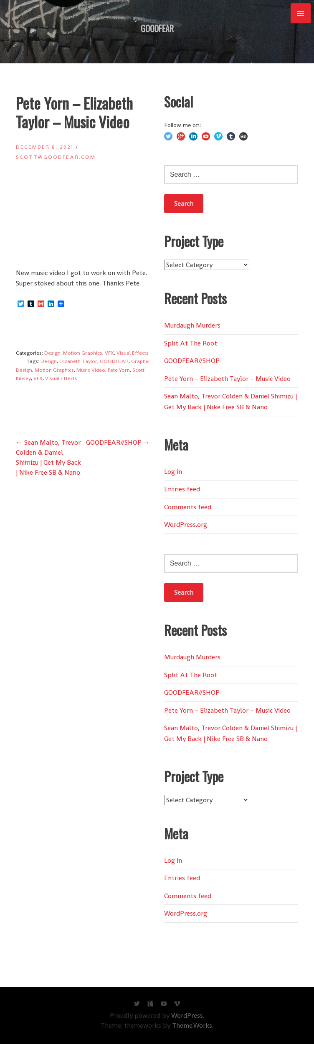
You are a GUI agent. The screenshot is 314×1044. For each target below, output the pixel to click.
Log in (173, 471)
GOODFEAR (157, 28)
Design (52, 352)
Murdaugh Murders (192, 325)
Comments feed (187, 507)
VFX (109, 352)
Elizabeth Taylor (78, 361)
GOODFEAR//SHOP (118, 442)
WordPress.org (185, 524)
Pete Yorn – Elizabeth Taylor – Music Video (227, 378)
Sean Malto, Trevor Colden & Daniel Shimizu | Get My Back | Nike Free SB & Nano (230, 401)
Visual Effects (132, 352)
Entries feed (182, 489)
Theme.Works (192, 1025)
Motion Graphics (82, 352)
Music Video (90, 369)
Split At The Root (190, 343)
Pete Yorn (119, 369)
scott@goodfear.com (56, 156)
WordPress (187, 1015)
